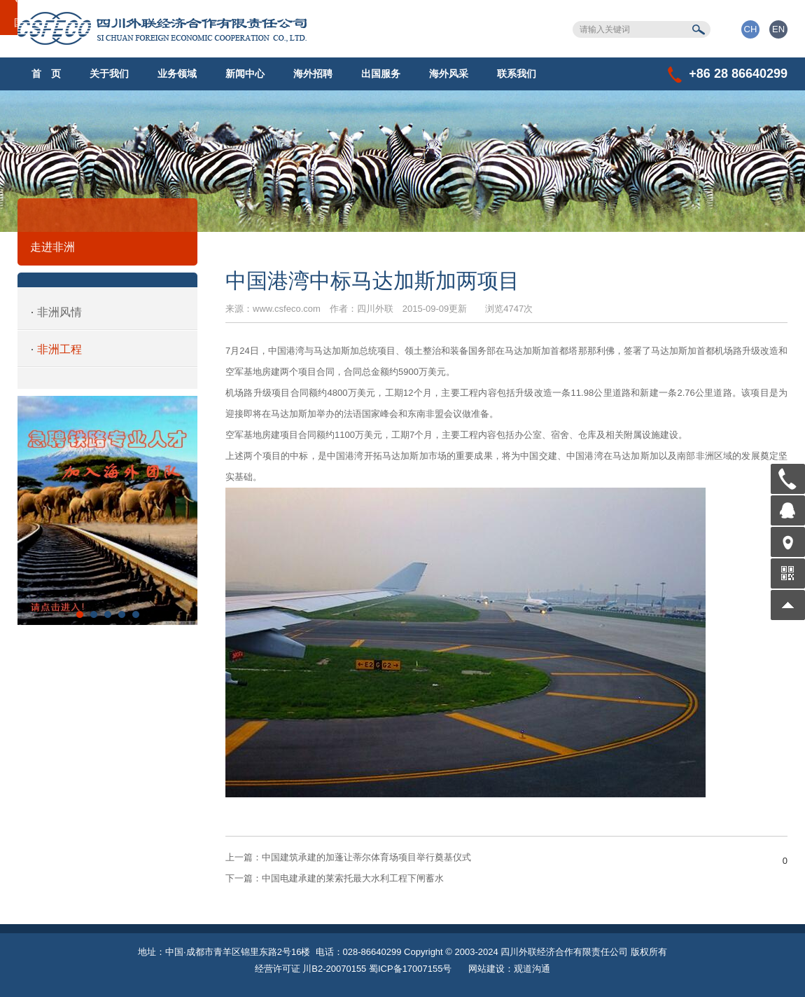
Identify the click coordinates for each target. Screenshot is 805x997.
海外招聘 (312, 73)
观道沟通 (532, 968)
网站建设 (486, 968)
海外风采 (448, 73)
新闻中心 (245, 73)
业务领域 (177, 73)
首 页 (46, 73)
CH (750, 29)
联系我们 (516, 73)
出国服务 (380, 73)
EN (778, 29)
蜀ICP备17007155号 (410, 968)
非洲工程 (59, 349)
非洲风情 (59, 312)
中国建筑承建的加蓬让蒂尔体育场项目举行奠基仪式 (348, 857)
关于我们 (109, 73)
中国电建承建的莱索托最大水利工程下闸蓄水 (334, 878)
